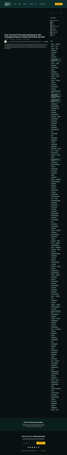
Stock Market (54, 146)
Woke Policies (54, 50)
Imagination (54, 316)
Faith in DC (53, 375)
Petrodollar (54, 116)
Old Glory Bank (54, 204)
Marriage (53, 399)
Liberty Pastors (54, 277)
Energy (53, 35)
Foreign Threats (54, 32)
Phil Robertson (54, 289)
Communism (54, 308)
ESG (52, 198)
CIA (52, 131)
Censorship (58, 179)
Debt (52, 369)
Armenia (53, 166)
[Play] (5, 42)
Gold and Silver (54, 162)
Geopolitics (54, 322)
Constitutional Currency (56, 253)
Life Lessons (54, 401)
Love (57, 409)
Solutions (53, 82)
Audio (53, 44)
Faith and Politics (55, 281)
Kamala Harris (54, 123)
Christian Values (54, 350)
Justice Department (55, 245)
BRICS (59, 116)
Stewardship (58, 247)
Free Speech (54, 177)
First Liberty (54, 283)
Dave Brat (19, 39)
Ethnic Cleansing (54, 168)
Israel (53, 296)
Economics (6, 39)
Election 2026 (54, 407)
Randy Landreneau (55, 213)
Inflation (53, 54)
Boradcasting (54, 255)
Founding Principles (55, 262)
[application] (26, 42)
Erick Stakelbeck (54, 320)
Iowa (59, 148)
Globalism (53, 33)
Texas (53, 243)
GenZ (53, 329)
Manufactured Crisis (55, 234)
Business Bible (54, 236)
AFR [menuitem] (36, 4)
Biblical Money (54, 352)
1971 (22, 39)
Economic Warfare (55, 106)
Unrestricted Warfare (55, 26)
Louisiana (53, 302)
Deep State (53, 110)
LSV (52, 23)
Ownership (53, 249)
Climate (53, 76)
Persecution (54, 287)
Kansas (57, 150)
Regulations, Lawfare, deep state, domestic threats (55, 100)
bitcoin (53, 63)
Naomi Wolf (54, 183)
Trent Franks (54, 209)
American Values (55, 363)
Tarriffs (59, 266)
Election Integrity (55, 118)
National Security (55, 86)
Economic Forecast (55, 392)
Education (53, 260)
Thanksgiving (54, 365)
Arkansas (53, 268)
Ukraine (53, 335)
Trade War (53, 266)
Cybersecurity (54, 127)
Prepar (53, 69)
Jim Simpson (54, 232)
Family (53, 409)
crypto (57, 63)
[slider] (25, 41)
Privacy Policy (43, 450)
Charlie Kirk (54, 346)
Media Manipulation (55, 129)
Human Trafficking (55, 373)
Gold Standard (27, 39)
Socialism (53, 324)
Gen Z (53, 386)
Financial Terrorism (55, 108)
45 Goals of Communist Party (55, 312)
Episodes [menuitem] (25, 4)
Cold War (53, 142)
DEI (57, 48)
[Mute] (45, 42)
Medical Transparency (55, 181)
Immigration (54, 52)
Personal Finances (55, 114)
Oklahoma (58, 243)
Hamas (53, 175)
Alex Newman (54, 354)
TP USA (53, 348)
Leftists (53, 356)
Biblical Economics (55, 314)
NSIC (56, 198)
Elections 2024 (54, 144)
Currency (58, 80)
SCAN (53, 390)
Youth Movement (54, 382)
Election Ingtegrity (55, 219)
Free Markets (58, 329)
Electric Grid (54, 84)
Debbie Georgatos (55, 215)
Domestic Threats (55, 67)
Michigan (53, 405)
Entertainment (54, 140)
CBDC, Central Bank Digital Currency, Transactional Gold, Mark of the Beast (55, 96)
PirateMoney (54, 65)
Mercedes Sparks (55, 226)
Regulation (53, 192)
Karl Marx (58, 230)
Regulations (54, 112)
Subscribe (58, 4)
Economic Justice (55, 384)
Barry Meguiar (54, 217)
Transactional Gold (55, 20)
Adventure (58, 44)
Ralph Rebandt (54, 403)
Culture (53, 22)
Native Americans (55, 367)
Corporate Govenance (55, 196)
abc (56, 46)
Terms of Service (55, 152)
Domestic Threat (54, 194)
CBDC (53, 247)
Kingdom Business (55, 270)
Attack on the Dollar (55, 371)
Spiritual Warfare (55, 339)
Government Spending (55, 306)
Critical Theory (54, 358)
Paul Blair (53, 279)
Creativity (53, 318)
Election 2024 (54, 148)
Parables (53, 238)
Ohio (52, 150)
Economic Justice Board (56, 388)
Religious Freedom (55, 285)
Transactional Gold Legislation (54, 160)
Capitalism (53, 331)
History (53, 80)
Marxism (53, 230)
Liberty (53, 179)
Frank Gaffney (54, 211)
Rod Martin (54, 264)
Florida (58, 304)
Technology (54, 29)
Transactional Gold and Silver (55, 92)
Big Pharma (54, 185)
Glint (52, 341)
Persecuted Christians (55, 164)
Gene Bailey (54, 228)
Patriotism (53, 187)
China (59, 249)
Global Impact (54, 333)
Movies (58, 318)
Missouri (53, 304)
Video (53, 46)
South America (54, 337)
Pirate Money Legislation (56, 200)
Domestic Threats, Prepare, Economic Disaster (54, 60)
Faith (52, 221)
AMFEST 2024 (54, 202)
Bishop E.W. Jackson (55, 272)
